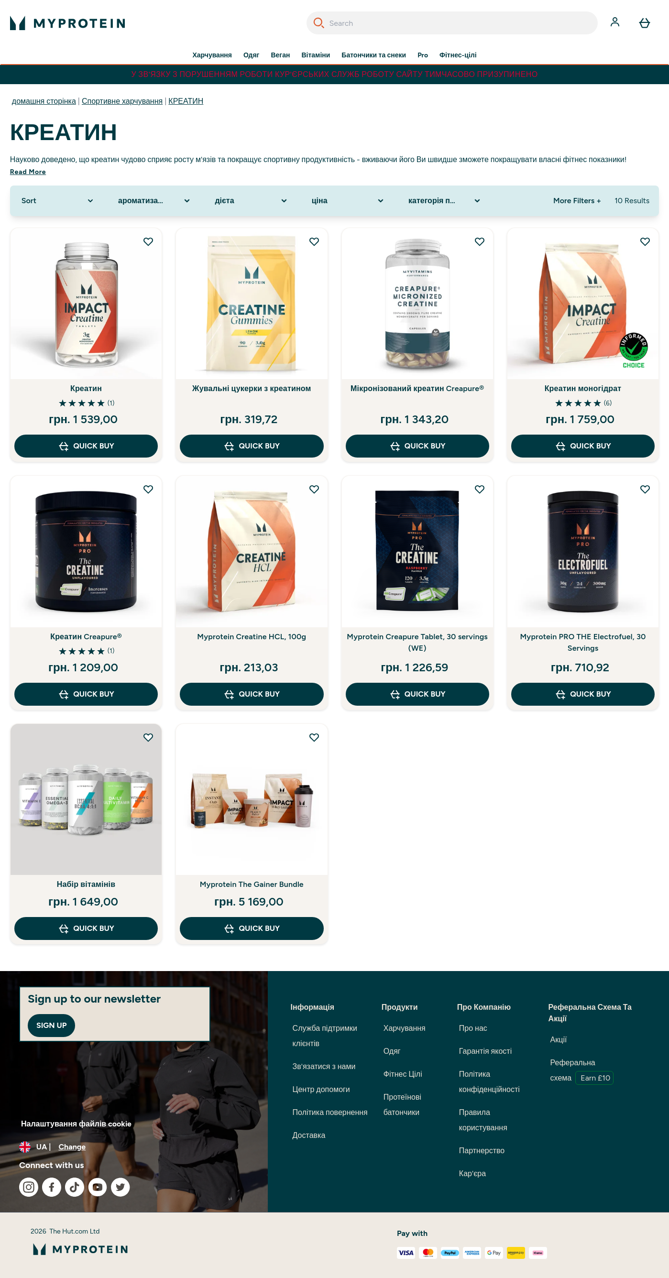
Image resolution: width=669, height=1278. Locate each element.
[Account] (616, 23)
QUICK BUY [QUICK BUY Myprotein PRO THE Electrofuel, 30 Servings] (583, 694)
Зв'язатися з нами (324, 1066)
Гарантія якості (485, 1051)
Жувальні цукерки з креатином (251, 388)
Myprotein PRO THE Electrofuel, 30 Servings (583, 642)
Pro (422, 55)
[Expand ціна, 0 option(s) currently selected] (348, 200)
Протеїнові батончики (402, 1104)
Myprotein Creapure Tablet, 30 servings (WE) (417, 642)
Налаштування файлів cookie (76, 1123)
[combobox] (452, 22)
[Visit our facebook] (51, 1187)
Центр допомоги (321, 1089)
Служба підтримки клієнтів (325, 1036)
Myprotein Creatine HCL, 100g (251, 636)
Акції (558, 1039)
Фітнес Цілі (403, 1074)
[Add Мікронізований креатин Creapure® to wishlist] (479, 241)
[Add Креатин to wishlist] (148, 241)
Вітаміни (315, 55)
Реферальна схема (582, 1071)
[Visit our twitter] (120, 1187)
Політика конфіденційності (489, 1082)
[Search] (319, 22)
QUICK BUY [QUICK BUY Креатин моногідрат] (583, 446)
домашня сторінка (44, 101)
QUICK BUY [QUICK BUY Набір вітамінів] (86, 928)
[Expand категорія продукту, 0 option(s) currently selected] (445, 200)
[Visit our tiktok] (74, 1187)
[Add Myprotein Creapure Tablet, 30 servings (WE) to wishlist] (479, 489)
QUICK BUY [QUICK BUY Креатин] (86, 446)
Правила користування (483, 1120)
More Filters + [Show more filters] (577, 200)
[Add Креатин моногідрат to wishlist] (645, 241)
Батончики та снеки (373, 55)
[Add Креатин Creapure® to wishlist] (148, 489)
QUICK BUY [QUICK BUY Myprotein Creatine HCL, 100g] (251, 694)
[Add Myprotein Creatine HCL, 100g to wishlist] (314, 489)
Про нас (473, 1028)
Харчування (212, 55)
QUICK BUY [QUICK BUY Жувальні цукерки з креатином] (251, 446)
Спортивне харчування (122, 101)
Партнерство (481, 1150)
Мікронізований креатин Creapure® (417, 388)
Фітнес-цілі (458, 55)
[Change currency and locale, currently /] (134, 1147)
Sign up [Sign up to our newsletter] (51, 1025)
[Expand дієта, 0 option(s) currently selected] (251, 200)
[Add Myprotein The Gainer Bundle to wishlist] (314, 737)
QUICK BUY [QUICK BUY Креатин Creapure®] (86, 694)
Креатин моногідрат (583, 388)
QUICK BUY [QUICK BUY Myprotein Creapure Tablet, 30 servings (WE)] (417, 694)
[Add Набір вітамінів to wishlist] (148, 737)
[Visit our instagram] (28, 1187)
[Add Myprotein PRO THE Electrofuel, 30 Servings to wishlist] (645, 489)
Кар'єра (472, 1173)
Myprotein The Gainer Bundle (252, 884)
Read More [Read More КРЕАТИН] (28, 172)
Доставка (309, 1135)
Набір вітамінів (86, 884)
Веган (280, 55)
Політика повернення (330, 1112)
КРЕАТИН (185, 101)
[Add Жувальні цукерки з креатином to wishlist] (314, 241)
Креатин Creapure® (86, 636)
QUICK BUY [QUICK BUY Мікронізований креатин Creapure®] (417, 446)
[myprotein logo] (67, 23)
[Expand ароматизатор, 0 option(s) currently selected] (154, 200)
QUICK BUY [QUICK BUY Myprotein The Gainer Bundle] (251, 928)
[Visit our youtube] (97, 1187)
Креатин (86, 388)
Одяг (251, 55)
